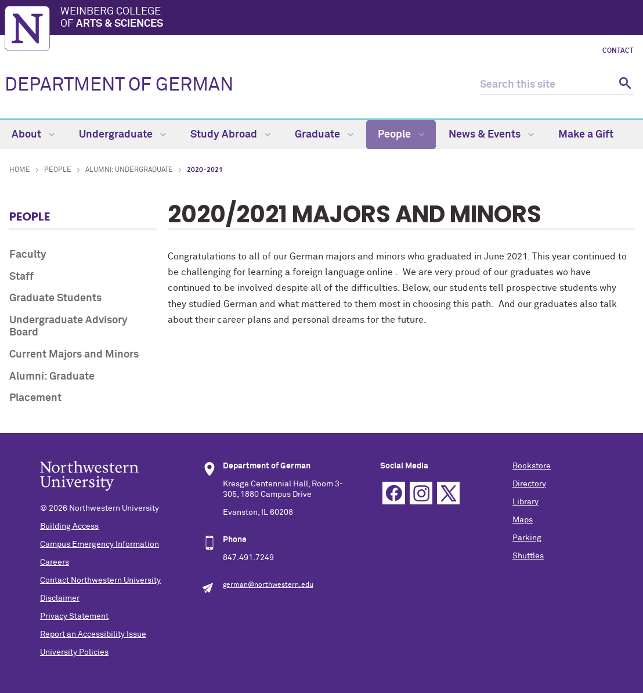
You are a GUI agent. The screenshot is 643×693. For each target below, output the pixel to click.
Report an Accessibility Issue (93, 634)
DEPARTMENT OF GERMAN (119, 85)
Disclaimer (60, 598)
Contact (618, 51)
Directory (529, 484)
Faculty (27, 255)
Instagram (421, 493)
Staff (21, 277)
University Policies (74, 652)
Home (19, 170)
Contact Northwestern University (100, 580)
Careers (54, 562)
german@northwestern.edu (268, 585)
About (33, 134)
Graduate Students (55, 298)
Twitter (448, 493)
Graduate (324, 134)
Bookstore (531, 466)
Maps (522, 520)
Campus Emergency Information (99, 544)
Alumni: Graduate (52, 376)
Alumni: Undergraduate (129, 170)
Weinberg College (349, 18)
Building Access (69, 526)
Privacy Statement (74, 616)
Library (525, 502)
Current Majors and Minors (74, 354)
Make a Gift (585, 134)
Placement (35, 398)
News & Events (491, 134)
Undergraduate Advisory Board (68, 326)
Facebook (393, 493)
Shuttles (528, 556)
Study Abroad (230, 134)
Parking (526, 538)
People (401, 134)
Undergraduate (122, 134)
